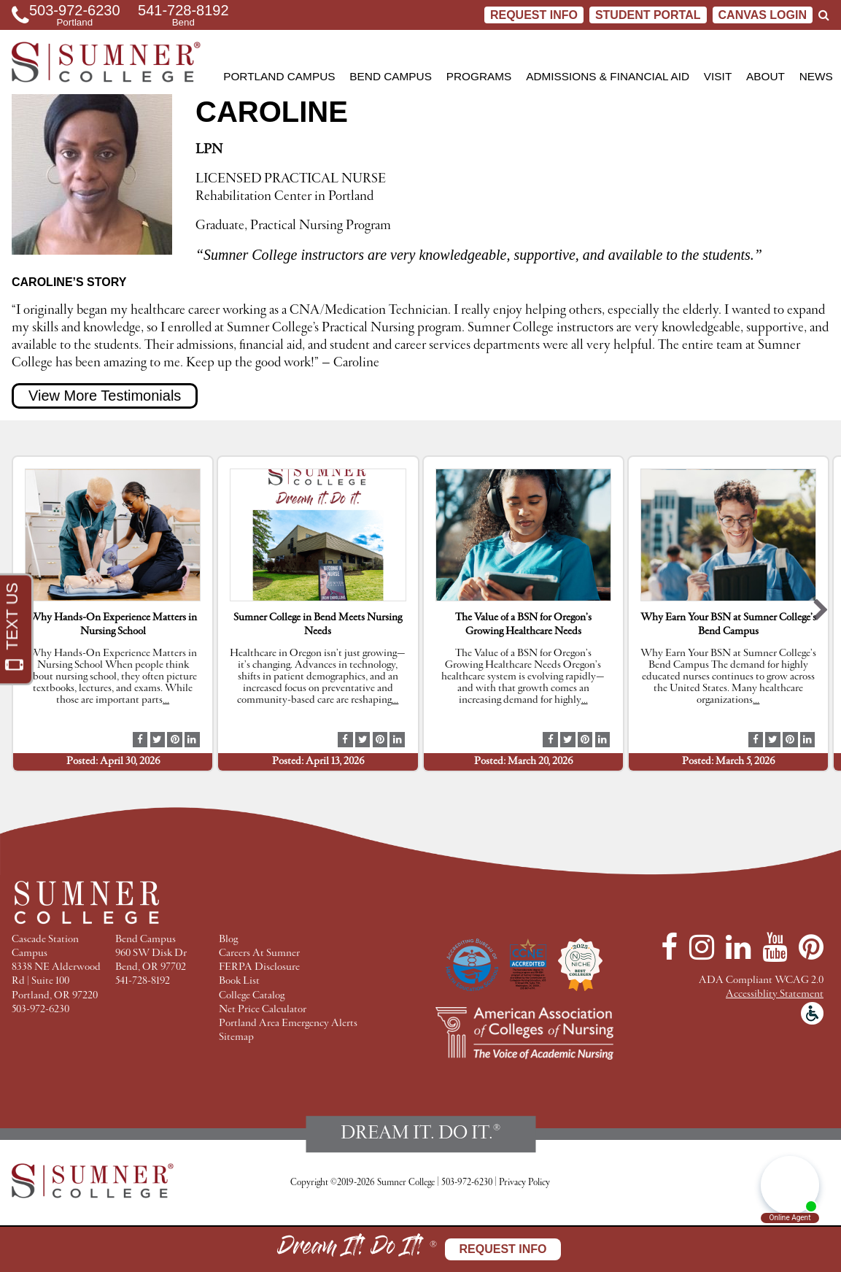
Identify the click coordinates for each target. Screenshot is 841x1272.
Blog (228, 940)
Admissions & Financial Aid (607, 76)
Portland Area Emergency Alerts (288, 1023)
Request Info (534, 15)
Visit (718, 76)
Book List (239, 981)
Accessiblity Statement (774, 994)
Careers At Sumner (259, 953)
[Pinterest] (811, 947)
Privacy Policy (524, 1182)
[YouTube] (774, 947)
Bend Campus (390, 76)
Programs (479, 76)
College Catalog (251, 996)
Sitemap (236, 1037)
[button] (821, 613)
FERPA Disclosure (259, 967)
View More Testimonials (104, 396)
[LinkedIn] (738, 947)
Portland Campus (279, 76)
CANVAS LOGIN (762, 15)
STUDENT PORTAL (648, 15)
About (765, 76)
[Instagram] (701, 947)
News (816, 76)
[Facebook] (669, 947)
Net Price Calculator (262, 1010)
